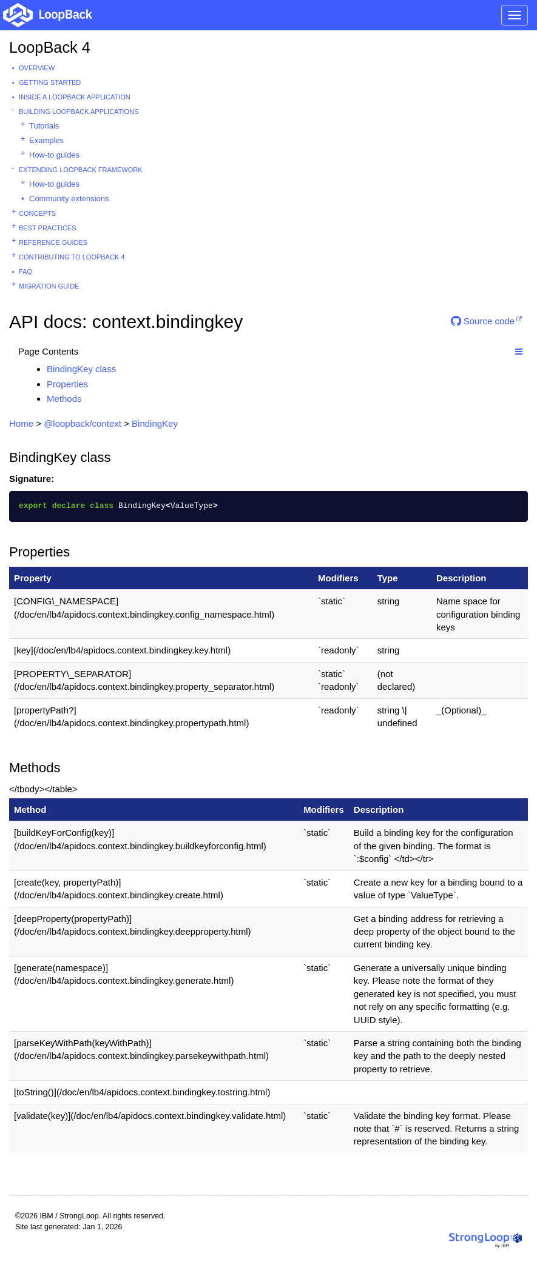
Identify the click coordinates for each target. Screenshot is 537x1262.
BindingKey (155, 423)
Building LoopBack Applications (78, 111)
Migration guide (49, 286)
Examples (46, 140)
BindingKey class (81, 369)
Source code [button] (483, 321)
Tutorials (44, 125)
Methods (64, 398)
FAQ (25, 271)
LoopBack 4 (49, 47)
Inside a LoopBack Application (74, 97)
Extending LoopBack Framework (81, 169)
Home (21, 423)
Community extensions (69, 198)
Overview (37, 68)
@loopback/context (82, 423)
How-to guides (54, 154)
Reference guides (53, 242)
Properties (67, 384)
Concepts (37, 213)
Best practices (47, 228)
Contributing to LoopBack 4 (71, 257)
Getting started (50, 82)
